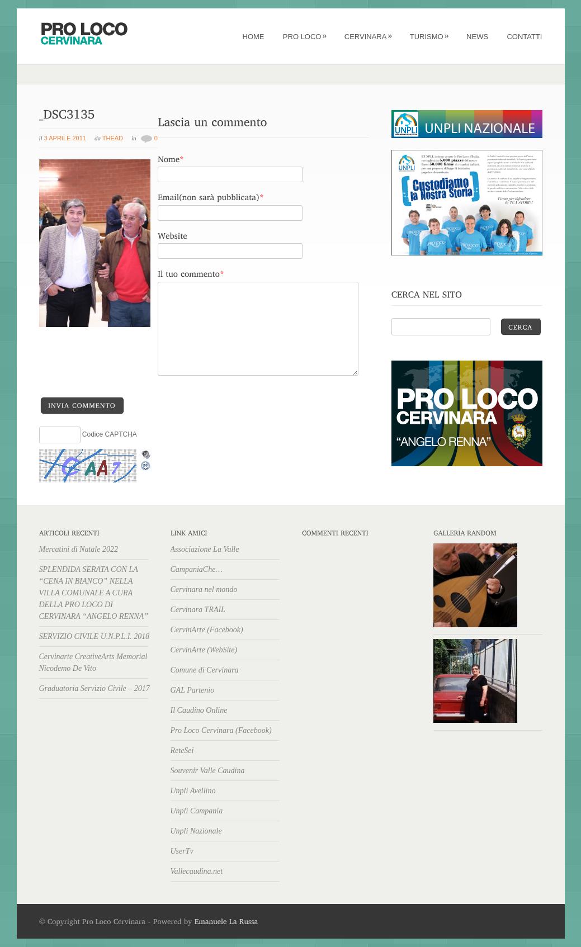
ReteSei (182, 750)
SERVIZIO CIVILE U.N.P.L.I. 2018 (94, 636)
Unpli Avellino (193, 791)
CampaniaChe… (197, 569)
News (477, 36)
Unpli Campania (197, 811)
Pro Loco (305, 36)
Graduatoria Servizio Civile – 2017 (94, 688)
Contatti (524, 36)
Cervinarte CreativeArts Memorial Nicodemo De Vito (93, 662)
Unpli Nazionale (196, 831)
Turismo (429, 36)
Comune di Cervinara (205, 670)
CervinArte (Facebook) (207, 630)
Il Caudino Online (199, 710)
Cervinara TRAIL (198, 609)
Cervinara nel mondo (204, 589)
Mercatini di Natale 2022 (78, 549)
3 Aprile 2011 (65, 138)
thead (112, 138)
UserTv (182, 851)
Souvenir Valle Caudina (208, 770)
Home (253, 36)
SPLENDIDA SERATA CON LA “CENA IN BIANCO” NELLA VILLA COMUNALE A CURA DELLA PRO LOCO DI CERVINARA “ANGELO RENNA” (94, 593)
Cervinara (368, 36)
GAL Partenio (193, 690)
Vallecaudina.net (197, 871)
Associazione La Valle (205, 549)
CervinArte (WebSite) (204, 650)
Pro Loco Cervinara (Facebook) (221, 730)
